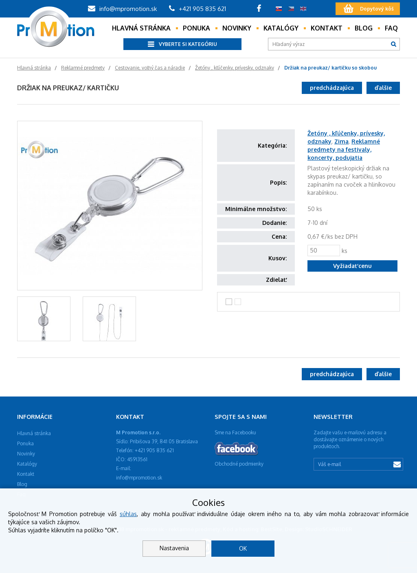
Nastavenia (174, 548)
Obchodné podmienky (239, 464)
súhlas (128, 513)
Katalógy (280, 28)
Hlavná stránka (141, 28)
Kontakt (326, 28)
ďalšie (383, 87)
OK (243, 548)
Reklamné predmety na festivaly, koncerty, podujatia (343, 149)
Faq (391, 28)
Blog (364, 28)
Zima (341, 141)
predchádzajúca (332, 87)
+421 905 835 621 (197, 9)
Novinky (236, 28)
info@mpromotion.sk (122, 9)
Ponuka (196, 28)
